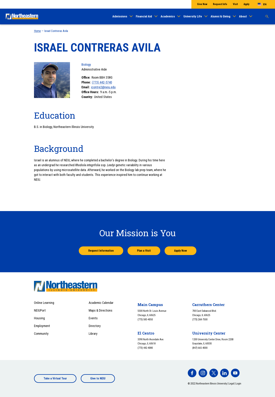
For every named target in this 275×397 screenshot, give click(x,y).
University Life (192, 16)
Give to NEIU (97, 378)
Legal (231, 383)
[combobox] (262, 4)
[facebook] (192, 373)
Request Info (220, 4)
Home (37, 31)
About (243, 16)
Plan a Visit (144, 250)
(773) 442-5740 (102, 82)
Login (238, 383)
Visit (235, 4)
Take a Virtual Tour (55, 378)
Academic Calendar (101, 303)
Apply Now (180, 250)
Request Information (101, 250)
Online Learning (44, 303)
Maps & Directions (100, 310)
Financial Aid (144, 16)
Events (93, 318)
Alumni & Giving (220, 16)
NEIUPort (40, 310)
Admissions (119, 16)
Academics (168, 16)
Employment (42, 326)
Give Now (202, 4)
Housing (39, 318)
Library (93, 333)
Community (41, 333)
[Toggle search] (267, 16)
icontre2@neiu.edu (103, 87)
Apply (246, 4)
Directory (95, 326)
